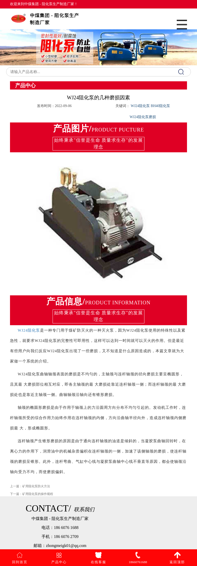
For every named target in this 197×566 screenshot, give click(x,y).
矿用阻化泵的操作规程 (37, 496)
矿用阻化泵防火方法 (36, 488)
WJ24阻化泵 (29, 330)
